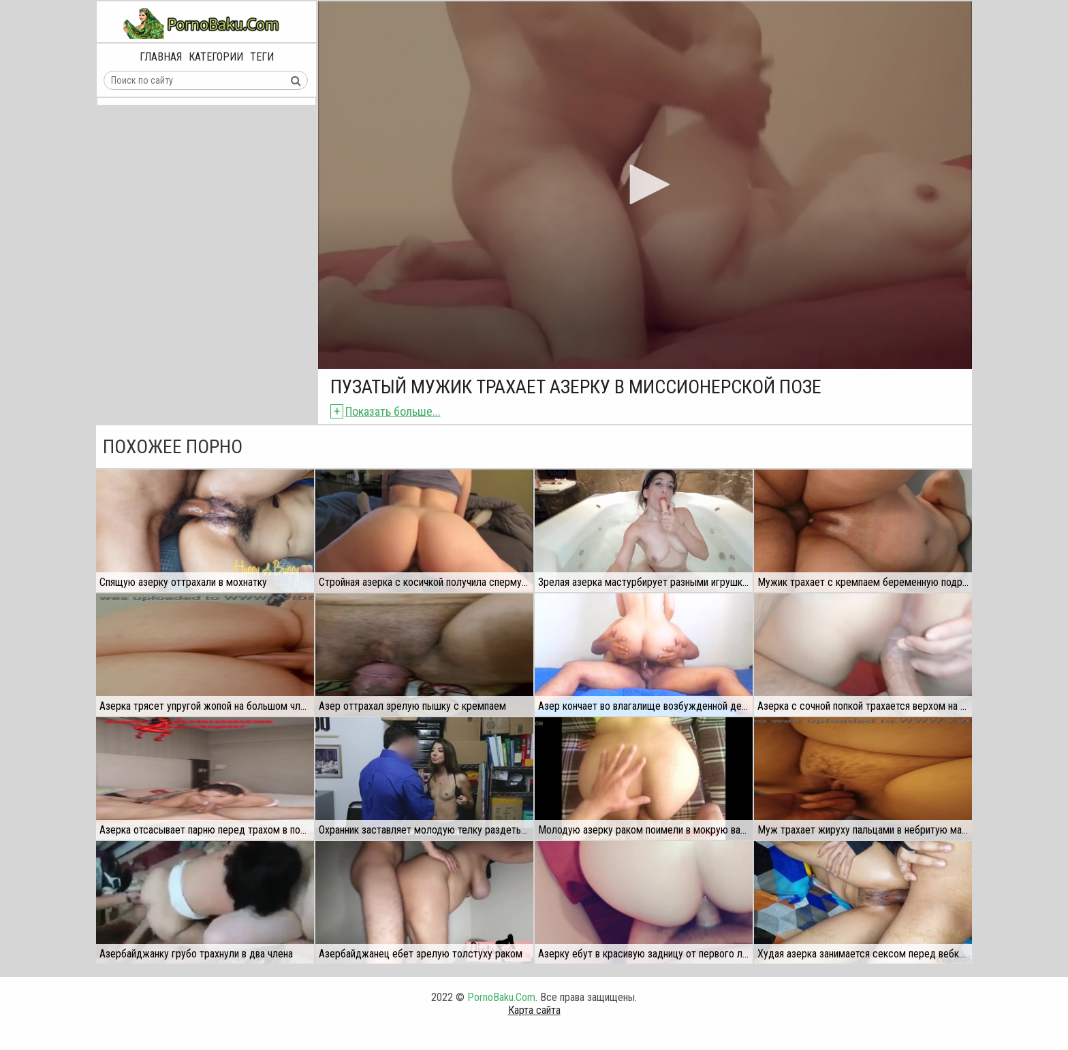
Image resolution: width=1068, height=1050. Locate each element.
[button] (645, 184)
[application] (645, 185)
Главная (161, 56)
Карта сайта (534, 1010)
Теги (262, 56)
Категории (216, 56)
